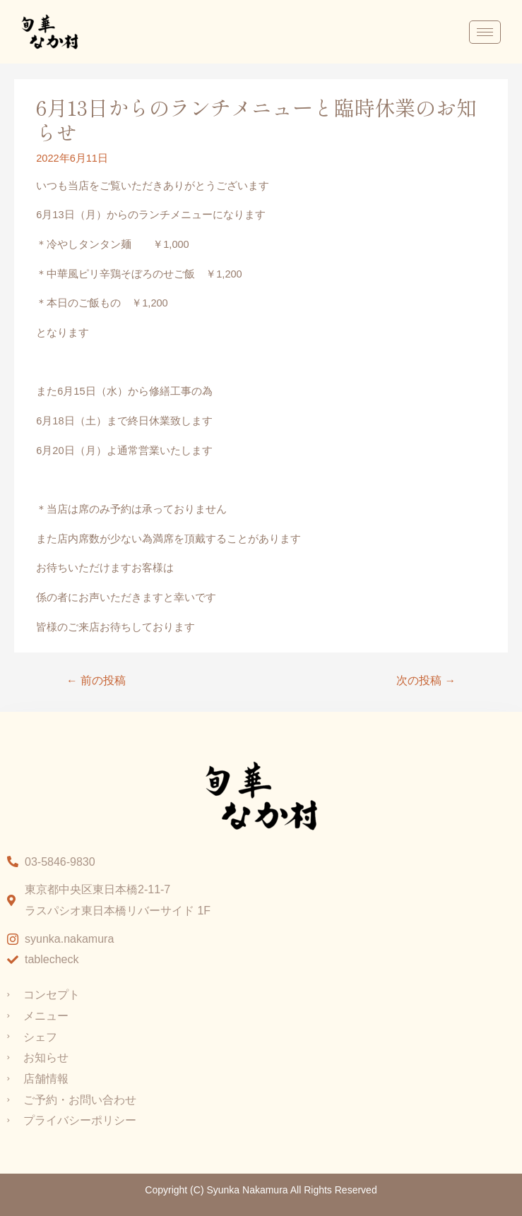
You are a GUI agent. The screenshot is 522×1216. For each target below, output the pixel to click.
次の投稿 (426, 680)
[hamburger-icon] (485, 32)
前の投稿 (96, 680)
